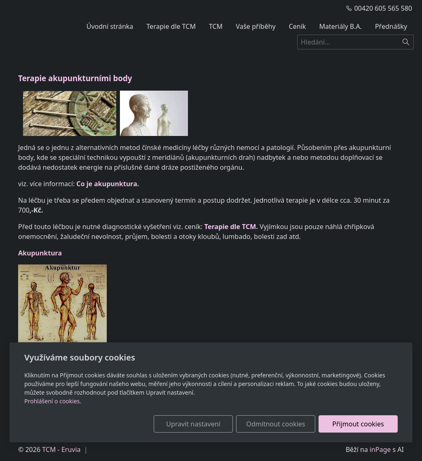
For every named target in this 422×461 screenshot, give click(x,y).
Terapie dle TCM (171, 26)
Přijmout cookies (358, 423)
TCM (216, 26)
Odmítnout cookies (275, 423)
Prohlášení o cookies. (52, 401)
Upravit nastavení (193, 423)
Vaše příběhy (256, 26)
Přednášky (391, 26)
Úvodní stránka (110, 26)
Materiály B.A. (340, 26)
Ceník (297, 26)
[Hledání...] (348, 42)
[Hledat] (406, 42)
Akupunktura (40, 252)
